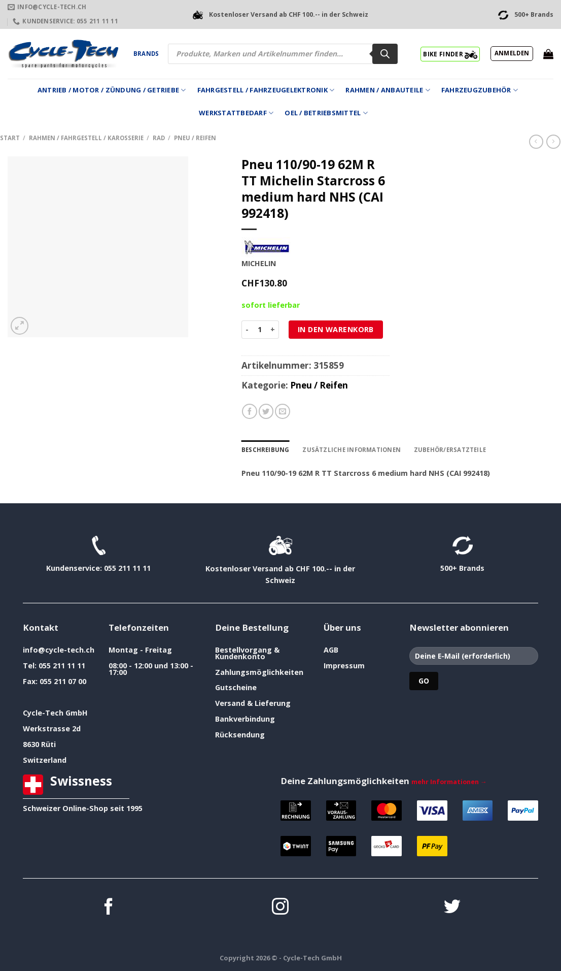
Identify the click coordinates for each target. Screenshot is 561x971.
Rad (159, 138)
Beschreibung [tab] (265, 450)
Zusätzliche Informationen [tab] (351, 450)
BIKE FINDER (450, 54)
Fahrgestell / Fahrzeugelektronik (266, 90)
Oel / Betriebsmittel (326, 113)
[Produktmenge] (259, 329)
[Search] (385, 54)
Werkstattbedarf (236, 113)
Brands (146, 53)
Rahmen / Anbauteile (387, 90)
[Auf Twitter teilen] (266, 411)
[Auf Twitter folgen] (452, 907)
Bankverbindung (245, 719)
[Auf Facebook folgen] (108, 907)
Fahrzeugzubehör (479, 90)
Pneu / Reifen (195, 138)
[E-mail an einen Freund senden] (282, 411)
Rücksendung (240, 734)
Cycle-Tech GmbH (55, 713)
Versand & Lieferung (253, 703)
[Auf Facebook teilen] (249, 411)
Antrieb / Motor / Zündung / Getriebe (112, 90)
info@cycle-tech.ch (58, 650)
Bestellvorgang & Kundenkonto (247, 653)
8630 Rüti (39, 744)
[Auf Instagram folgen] (280, 907)
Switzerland (44, 760)
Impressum (344, 665)
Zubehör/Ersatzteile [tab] (450, 450)
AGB (331, 650)
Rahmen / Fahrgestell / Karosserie (86, 138)
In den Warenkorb (336, 329)
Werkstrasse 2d (52, 728)
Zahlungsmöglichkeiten (259, 672)
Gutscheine (236, 687)
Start (10, 138)
